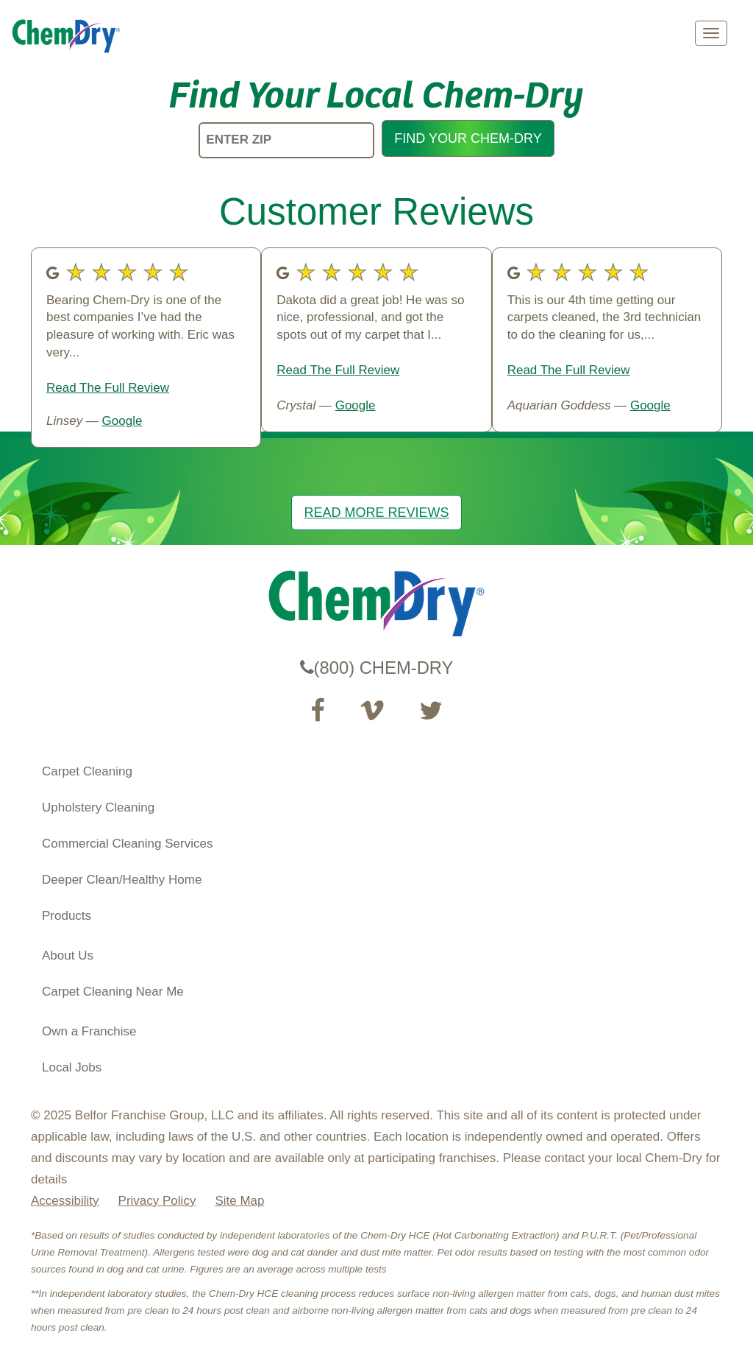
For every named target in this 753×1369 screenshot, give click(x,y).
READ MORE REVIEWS (376, 512)
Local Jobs (71, 1067)
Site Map (239, 1201)
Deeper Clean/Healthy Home (121, 880)
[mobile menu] (711, 33)
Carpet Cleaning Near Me (113, 992)
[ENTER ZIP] (286, 140)
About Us (67, 955)
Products (66, 916)
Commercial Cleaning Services (127, 844)
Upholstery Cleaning (98, 807)
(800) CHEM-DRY (377, 668)
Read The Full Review (107, 388)
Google (122, 421)
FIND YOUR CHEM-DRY (467, 138)
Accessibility (65, 1201)
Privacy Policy (157, 1201)
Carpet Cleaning (87, 771)
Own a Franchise (89, 1031)
